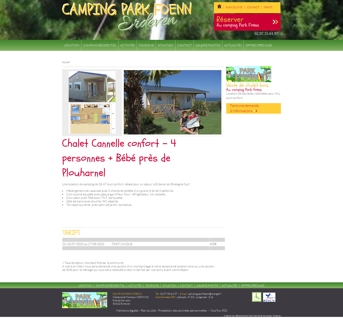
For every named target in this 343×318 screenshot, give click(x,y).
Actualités (233, 45)
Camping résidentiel (100, 45)
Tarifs (268, 7)
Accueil (66, 62)
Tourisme (146, 45)
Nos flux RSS (218, 310)
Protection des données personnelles (182, 310)
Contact (253, 7)
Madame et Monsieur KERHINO (131, 297)
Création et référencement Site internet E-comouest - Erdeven (252, 315)
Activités (127, 45)
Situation (165, 45)
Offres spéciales (258, 45)
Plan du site (234, 7)
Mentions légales (127, 310)
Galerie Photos (208, 45)
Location (71, 45)
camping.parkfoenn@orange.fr (204, 293)
